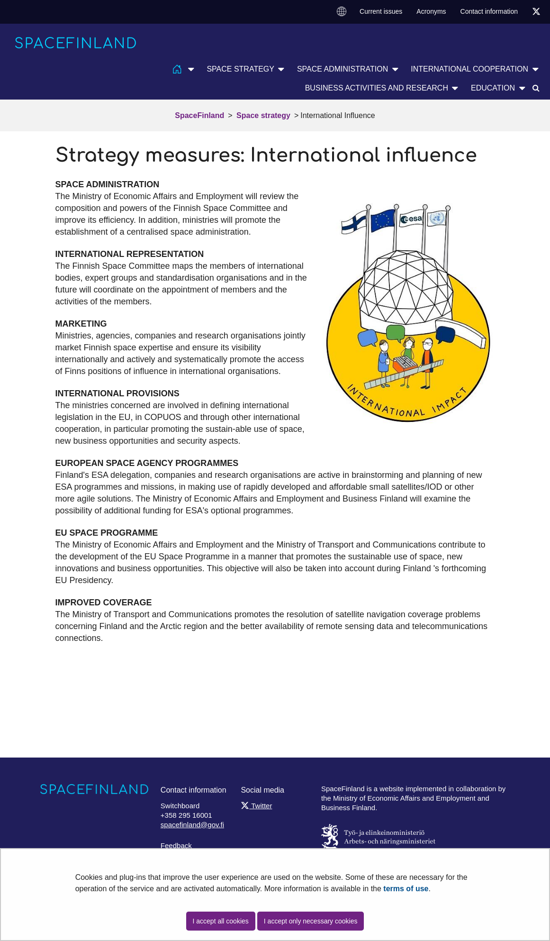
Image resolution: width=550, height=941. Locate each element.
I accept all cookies (221, 921)
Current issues (381, 11)
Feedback (176, 845)
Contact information (489, 11)
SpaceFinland (199, 115)
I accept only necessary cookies (311, 921)
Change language (341, 11)
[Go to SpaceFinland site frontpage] (76, 43)
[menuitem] (341, 12)
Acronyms (431, 11)
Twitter (256, 806)
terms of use (405, 889)
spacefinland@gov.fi (192, 825)
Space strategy (262, 115)
